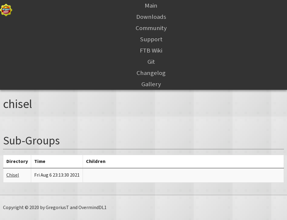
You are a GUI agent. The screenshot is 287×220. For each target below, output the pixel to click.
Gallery (151, 84)
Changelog (151, 73)
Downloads (151, 16)
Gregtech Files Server (6, 10)
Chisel (12, 175)
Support (151, 39)
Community (151, 28)
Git (151, 61)
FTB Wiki (151, 50)
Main (151, 5)
